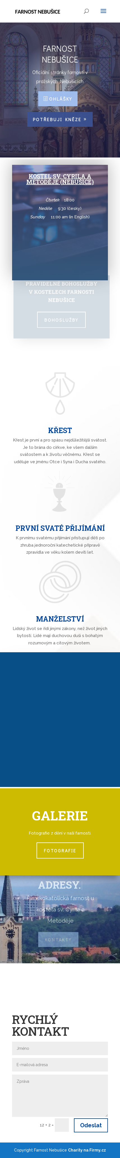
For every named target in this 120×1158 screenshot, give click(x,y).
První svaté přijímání (60, 528)
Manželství (60, 619)
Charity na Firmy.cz (87, 1150)
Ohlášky (60, 99)
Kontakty (58, 939)
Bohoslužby (61, 318)
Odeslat (91, 1125)
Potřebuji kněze (57, 119)
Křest (60, 430)
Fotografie (60, 850)
